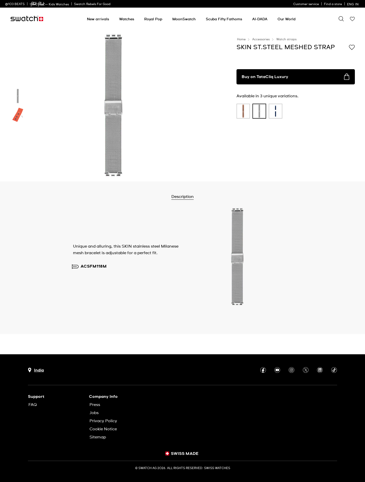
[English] (353, 4)
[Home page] (27, 18)
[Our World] (287, 19)
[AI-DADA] (259, 19)
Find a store (333, 4)
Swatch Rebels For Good (92, 4)
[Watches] (126, 19)
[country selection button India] (36, 370)
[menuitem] (98, 18)
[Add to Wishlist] (352, 47)
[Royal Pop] (153, 19)
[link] (37, 4)
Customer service (306, 4)
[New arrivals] (98, 19)
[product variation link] (243, 111)
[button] (352, 18)
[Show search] (341, 18)
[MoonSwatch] (184, 19)
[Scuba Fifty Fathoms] (224, 19)
